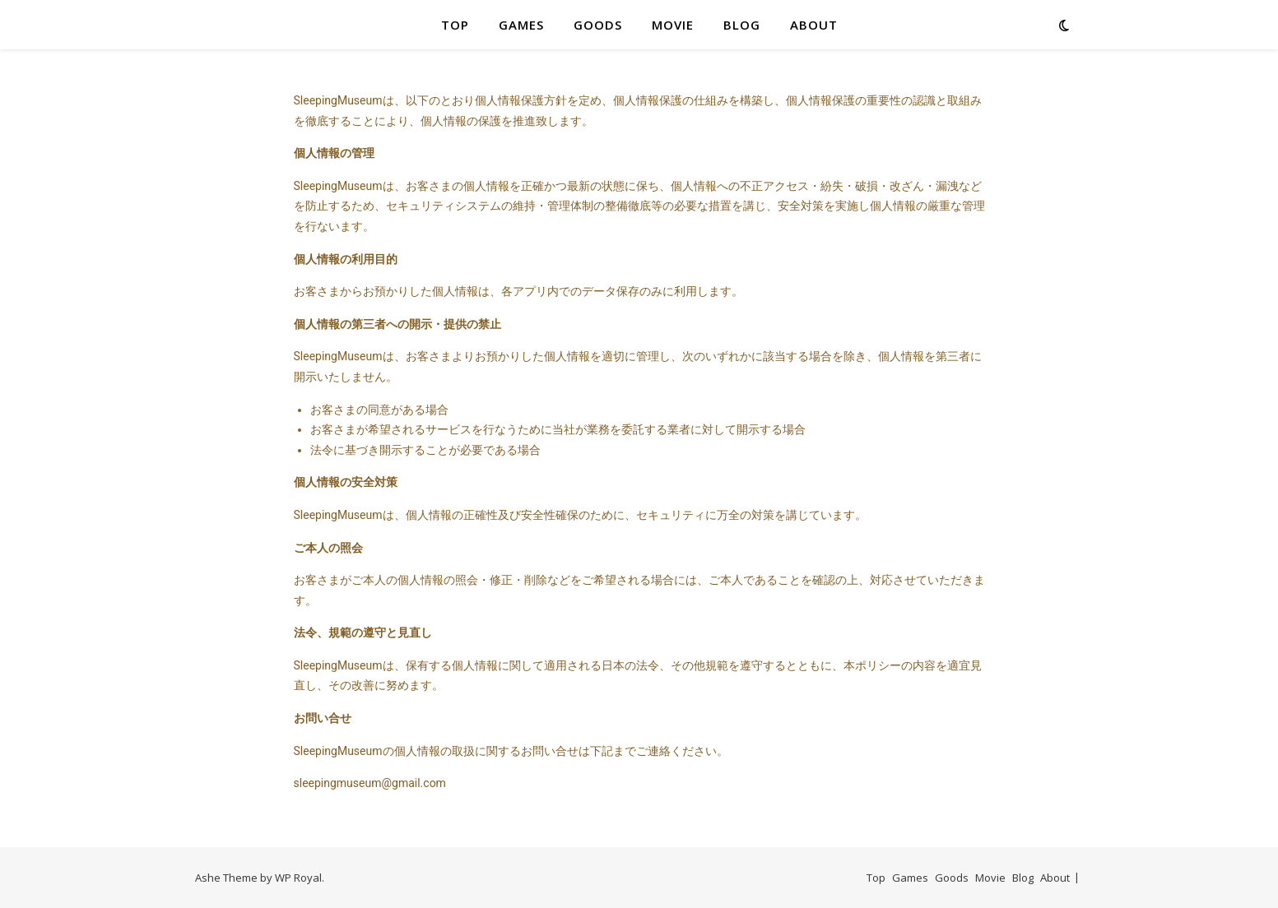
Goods (598, 24)
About (814, 24)
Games (521, 24)
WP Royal (298, 877)
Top (455, 24)
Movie (673, 24)
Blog (741, 24)
